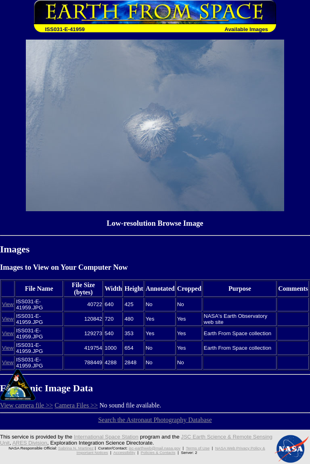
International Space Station (106, 437)
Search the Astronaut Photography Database (155, 419)
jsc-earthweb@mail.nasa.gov (154, 448)
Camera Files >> (76, 405)
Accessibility (124, 452)
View (8, 304)
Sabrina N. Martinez (76, 448)
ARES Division (29, 443)
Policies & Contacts (158, 452)
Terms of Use (198, 448)
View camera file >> (26, 405)
